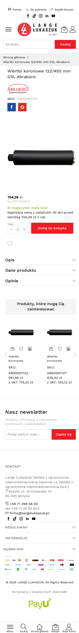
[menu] (8, 29)
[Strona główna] (39, 625)
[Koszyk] (64, 29)
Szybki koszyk (61, 9)
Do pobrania (36, 9)
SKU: (12, 367)
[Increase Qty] (24, 230)
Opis (10, 259)
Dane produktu (20, 270)
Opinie (11, 280)
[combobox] (29, 44)
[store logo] (37, 29)
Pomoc (15, 9)
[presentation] (6, 354)
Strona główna (14, 57)
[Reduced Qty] (11, 230)
